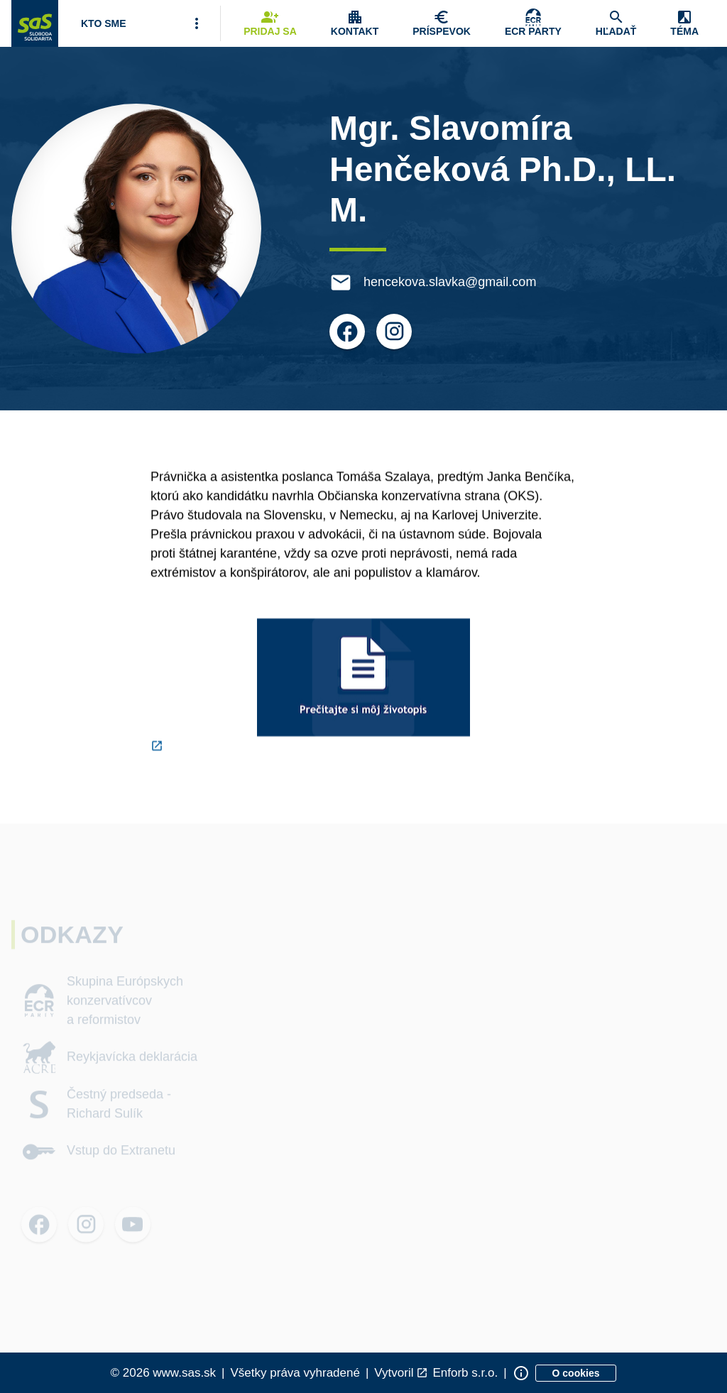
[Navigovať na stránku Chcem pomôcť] (441, 23)
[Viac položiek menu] (196, 23)
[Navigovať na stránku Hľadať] (616, 23)
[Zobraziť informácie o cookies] (576, 1373)
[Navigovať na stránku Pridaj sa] (270, 23)
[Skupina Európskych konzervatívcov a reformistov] (533, 23)
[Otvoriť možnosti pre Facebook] (348, 331)
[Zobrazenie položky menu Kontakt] (354, 23)
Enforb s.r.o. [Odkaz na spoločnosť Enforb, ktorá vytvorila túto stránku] (465, 1373)
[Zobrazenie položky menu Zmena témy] (684, 23)
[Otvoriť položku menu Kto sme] (103, 23)
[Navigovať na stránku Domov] (34, 23)
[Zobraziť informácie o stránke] (521, 1373)
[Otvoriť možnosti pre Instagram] (395, 331)
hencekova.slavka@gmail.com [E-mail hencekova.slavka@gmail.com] (451, 282)
